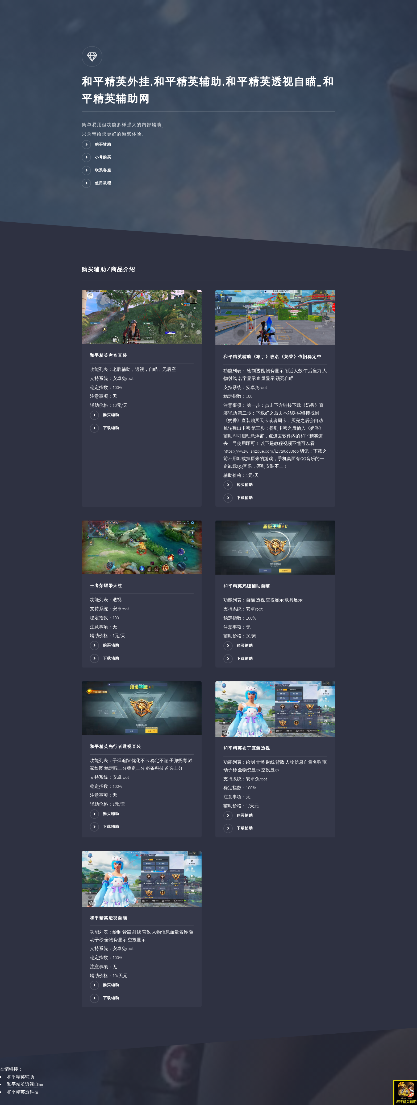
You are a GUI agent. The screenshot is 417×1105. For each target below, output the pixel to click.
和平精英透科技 (23, 1092)
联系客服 (103, 170)
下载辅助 (111, 427)
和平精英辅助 (20, 1077)
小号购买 (103, 157)
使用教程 (103, 183)
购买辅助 (103, 144)
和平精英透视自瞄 (25, 1084)
